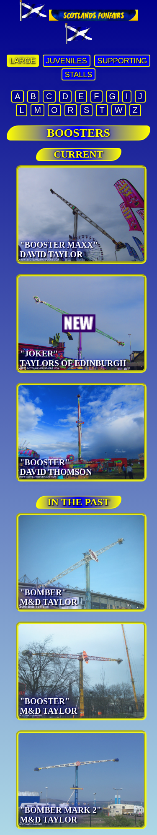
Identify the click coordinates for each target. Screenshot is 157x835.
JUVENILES (66, 61)
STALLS (79, 74)
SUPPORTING (122, 61)
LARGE (23, 61)
